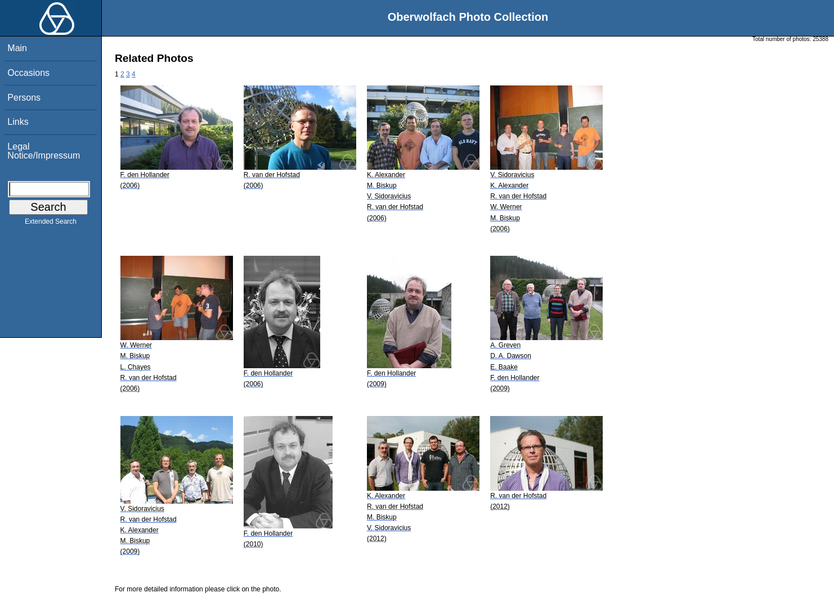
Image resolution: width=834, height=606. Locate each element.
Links (17, 121)
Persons (24, 97)
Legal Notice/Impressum (43, 151)
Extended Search (51, 223)
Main (17, 48)
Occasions (28, 73)
